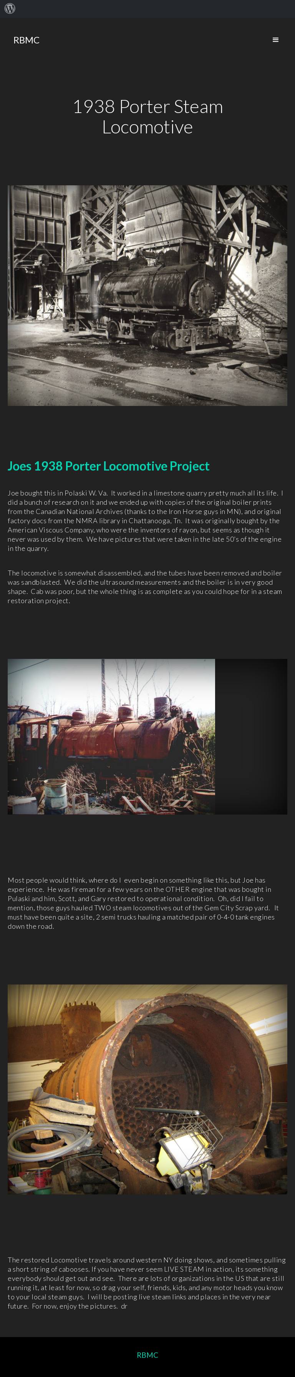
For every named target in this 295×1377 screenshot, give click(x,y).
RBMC (147, 1354)
